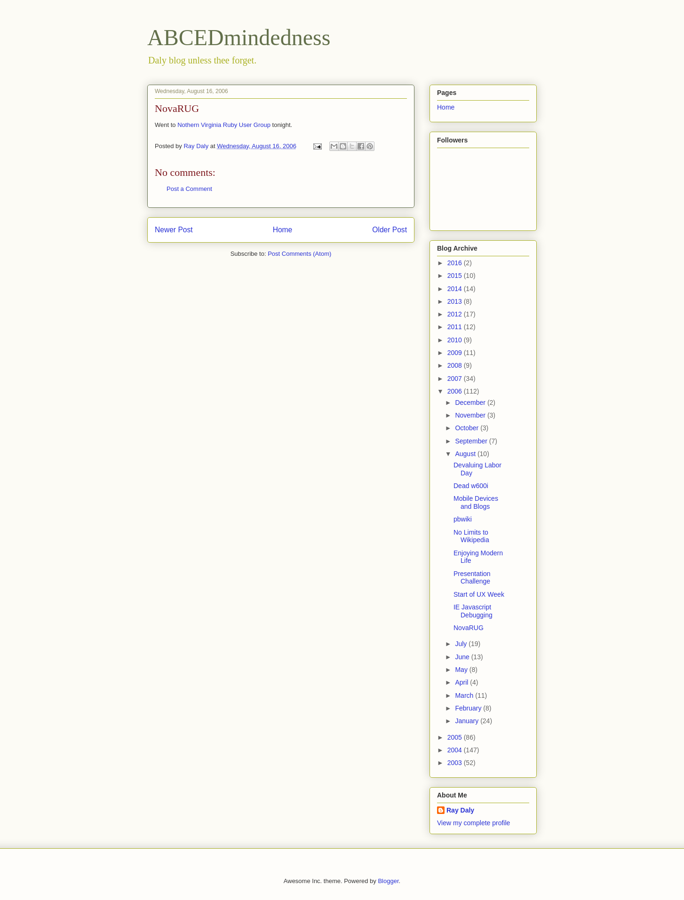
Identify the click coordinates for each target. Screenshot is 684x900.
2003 (455, 762)
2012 (455, 314)
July (462, 643)
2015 (455, 275)
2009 (455, 352)
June (463, 657)
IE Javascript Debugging (473, 611)
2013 (455, 301)
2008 (455, 365)
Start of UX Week (478, 594)
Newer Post (174, 230)
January (467, 721)
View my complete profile (473, 823)
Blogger (388, 880)
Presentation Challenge (472, 577)
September (472, 441)
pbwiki (462, 519)
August (466, 454)
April (462, 682)
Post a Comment (189, 188)
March (465, 695)
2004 (455, 750)
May (462, 669)
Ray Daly (460, 810)
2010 (455, 340)
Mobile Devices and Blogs (475, 502)
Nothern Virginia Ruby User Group (223, 124)
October (467, 428)
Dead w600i (470, 485)
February (469, 708)
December (471, 402)
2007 (455, 378)
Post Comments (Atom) (299, 253)
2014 (455, 288)
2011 (455, 327)
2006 (455, 391)
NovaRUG (468, 628)
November (471, 415)
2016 (455, 263)
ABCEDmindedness (238, 37)
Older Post (389, 230)
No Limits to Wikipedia (471, 536)
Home (283, 230)
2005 (455, 737)
